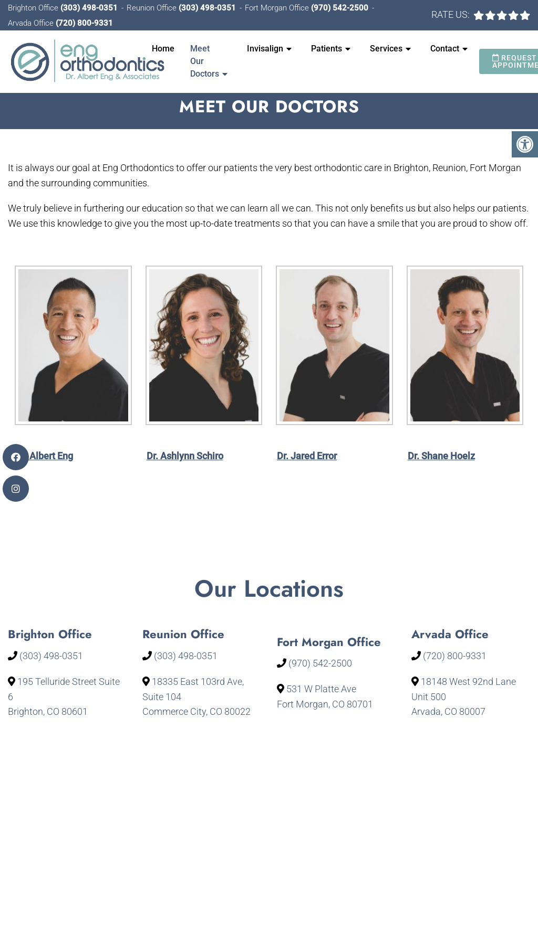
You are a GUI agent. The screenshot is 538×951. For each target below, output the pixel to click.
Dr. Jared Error (307, 455)
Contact (444, 49)
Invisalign (265, 49)
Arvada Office (32, 23)
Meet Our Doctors (204, 61)
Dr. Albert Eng (44, 455)
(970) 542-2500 (339, 8)
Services (386, 49)
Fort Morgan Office (278, 8)
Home (163, 49)
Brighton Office (34, 8)
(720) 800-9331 (84, 23)
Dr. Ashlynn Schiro (185, 455)
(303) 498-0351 (89, 8)
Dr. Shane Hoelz (441, 455)
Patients (326, 49)
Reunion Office (153, 8)
